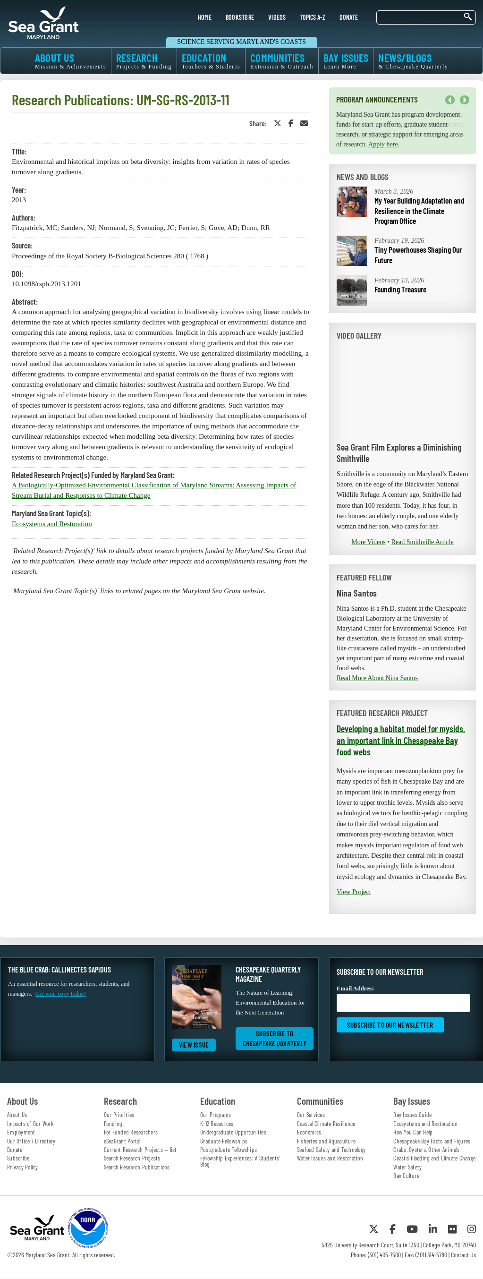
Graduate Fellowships (223, 1141)
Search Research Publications (137, 1167)
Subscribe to (274, 1038)
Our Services (311, 1114)
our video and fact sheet (379, 134)
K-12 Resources (217, 1123)
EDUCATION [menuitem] (211, 60)
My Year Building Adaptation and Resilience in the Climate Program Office (419, 210)
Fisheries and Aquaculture (326, 1141)
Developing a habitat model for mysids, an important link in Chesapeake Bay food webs (401, 740)
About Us (17, 1114)
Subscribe (18, 1158)
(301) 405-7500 (384, 1255)
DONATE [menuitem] (348, 17)
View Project (354, 891)
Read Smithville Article (422, 542)
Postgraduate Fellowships (228, 1149)
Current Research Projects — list (140, 1149)
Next (464, 100)
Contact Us (463, 1255)
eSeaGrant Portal (122, 1141)
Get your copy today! (60, 993)
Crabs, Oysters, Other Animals (426, 1149)
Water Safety (407, 1167)
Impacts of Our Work (30, 1123)
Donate (15, 1149)
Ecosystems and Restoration (52, 524)
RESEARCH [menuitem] (144, 60)
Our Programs (215, 1114)
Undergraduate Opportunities (233, 1132)
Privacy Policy (22, 1167)
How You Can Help (412, 1132)
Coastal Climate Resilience (326, 1123)
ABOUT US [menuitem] (70, 60)
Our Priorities (119, 1114)
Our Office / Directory (31, 1141)
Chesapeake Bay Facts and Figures (431, 1141)
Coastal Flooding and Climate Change (434, 1158)
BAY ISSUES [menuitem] (346, 60)
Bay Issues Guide (412, 1114)
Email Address (403, 998)
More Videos (368, 542)
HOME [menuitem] (205, 17)
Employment (21, 1132)
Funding (113, 1123)
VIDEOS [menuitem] (277, 17)
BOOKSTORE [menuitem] (240, 17)
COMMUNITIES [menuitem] (282, 60)
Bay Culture (406, 1175)
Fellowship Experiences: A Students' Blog (240, 1161)
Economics (309, 1132)
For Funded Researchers (131, 1132)
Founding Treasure (400, 289)
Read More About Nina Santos (377, 678)
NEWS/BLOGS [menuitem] (413, 60)
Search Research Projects (132, 1158)
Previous (450, 100)
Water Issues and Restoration (330, 1158)
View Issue (194, 1044)
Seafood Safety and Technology (331, 1149)
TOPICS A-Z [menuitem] (312, 17)
